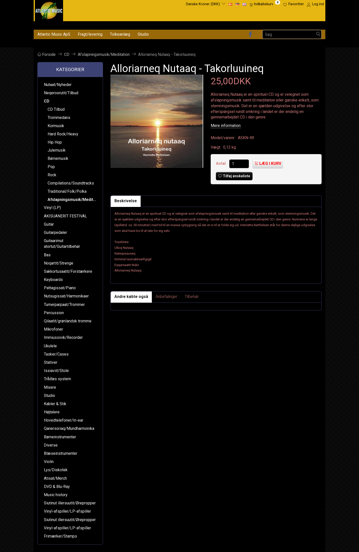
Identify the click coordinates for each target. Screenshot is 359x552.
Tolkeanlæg (120, 34)
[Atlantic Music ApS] (49, 9)
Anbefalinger (166, 296)
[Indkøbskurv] (265, 4)
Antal (221, 163)
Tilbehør (192, 296)
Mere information (226, 125)
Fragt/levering (90, 34)
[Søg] (318, 34)
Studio (143, 34)
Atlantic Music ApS (53, 34)
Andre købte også (131, 296)
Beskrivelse (125, 200)
